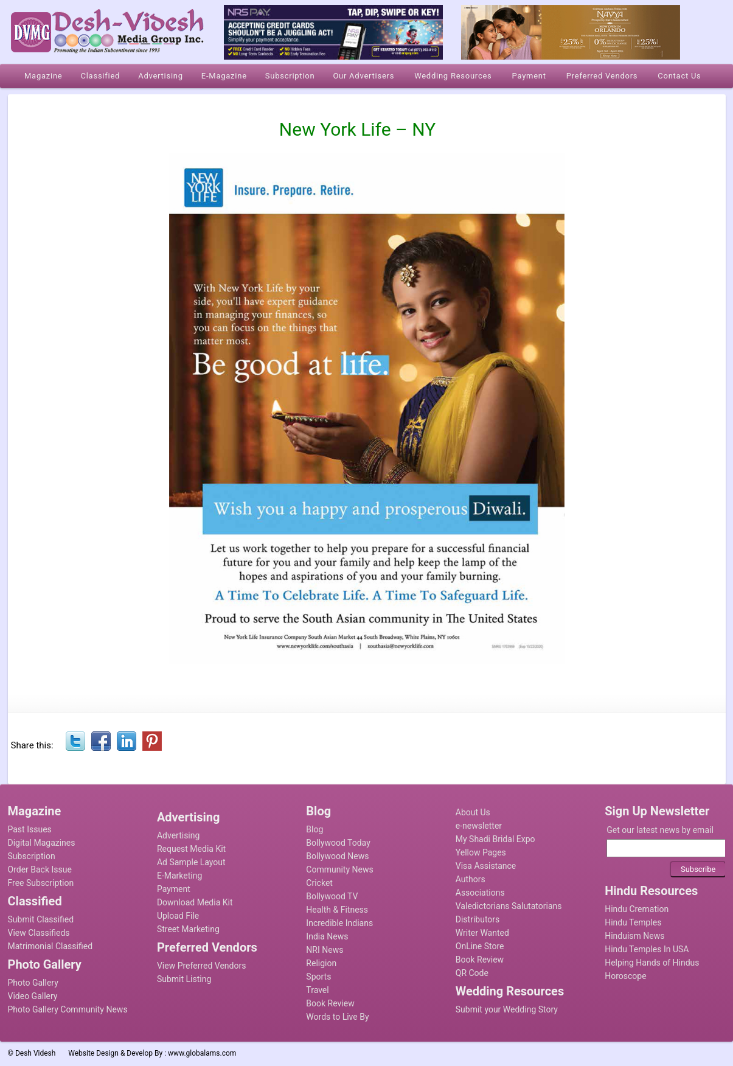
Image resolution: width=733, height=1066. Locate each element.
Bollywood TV (332, 896)
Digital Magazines (41, 843)
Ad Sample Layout (191, 862)
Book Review (330, 1003)
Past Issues (30, 829)
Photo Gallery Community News (68, 1009)
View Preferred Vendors (201, 965)
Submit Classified (41, 919)
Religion (321, 963)
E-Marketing (179, 875)
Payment (173, 889)
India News (327, 936)
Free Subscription (41, 883)
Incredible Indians (339, 923)
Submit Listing (184, 979)
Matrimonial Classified (50, 946)
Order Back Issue (40, 869)
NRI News (324, 950)
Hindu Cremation (637, 909)
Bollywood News (337, 856)
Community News (339, 869)
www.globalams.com (202, 1053)
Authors (470, 879)
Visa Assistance (486, 866)
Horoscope (625, 976)
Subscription (31, 856)
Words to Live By (337, 1017)
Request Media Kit (191, 849)
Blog (314, 829)
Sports (318, 976)
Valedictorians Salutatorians (509, 906)
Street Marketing (188, 929)
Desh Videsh (35, 1053)
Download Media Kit (195, 902)
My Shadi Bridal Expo (495, 839)
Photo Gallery (33, 983)
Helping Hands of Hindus (652, 962)
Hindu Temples (633, 922)
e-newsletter (479, 826)
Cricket (319, 883)
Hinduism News (634, 936)
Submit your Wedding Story (507, 1009)
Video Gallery (33, 996)
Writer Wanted (482, 933)
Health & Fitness (337, 909)
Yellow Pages (481, 852)
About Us (473, 812)
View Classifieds (39, 933)
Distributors (478, 919)
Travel (317, 990)
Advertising (178, 835)
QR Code (472, 973)
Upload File (178, 916)
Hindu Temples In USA (647, 949)
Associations (480, 892)
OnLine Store (480, 946)
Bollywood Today (338, 843)
